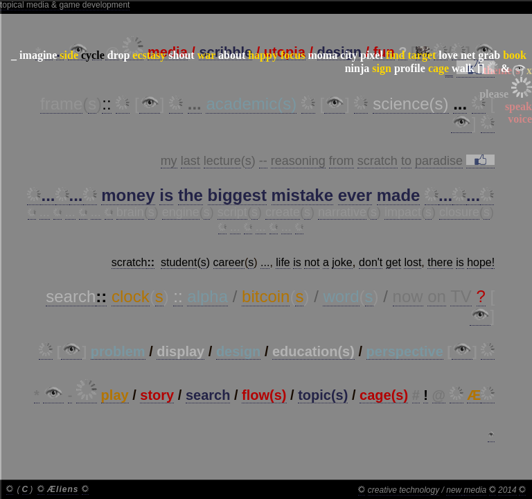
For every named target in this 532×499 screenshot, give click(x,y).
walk (463, 68)
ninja (357, 68)
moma (322, 55)
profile (409, 68)
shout (181, 55)
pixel (371, 55)
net (468, 55)
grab (489, 55)
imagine (38, 55)
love (448, 55)
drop (118, 55)
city (348, 55)
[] (481, 68)
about (231, 55)
